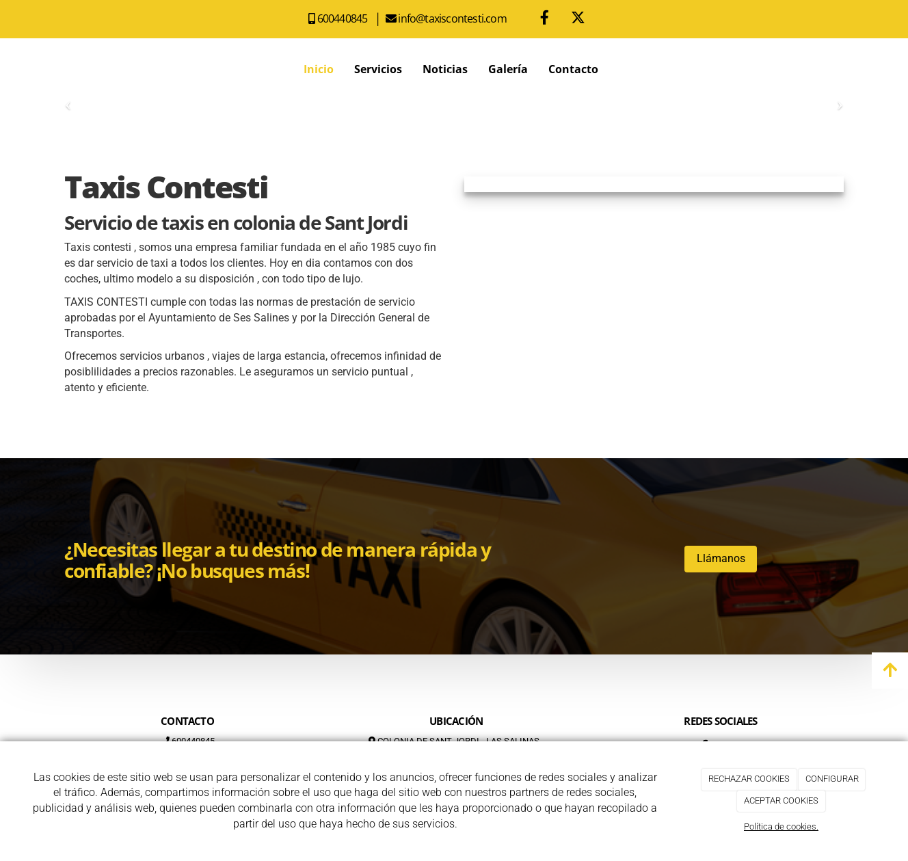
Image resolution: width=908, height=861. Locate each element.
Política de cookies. (781, 826)
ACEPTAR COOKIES (781, 800)
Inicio (319, 69)
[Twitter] (578, 19)
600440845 (344, 18)
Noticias (445, 69)
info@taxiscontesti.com (453, 18)
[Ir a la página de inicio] (61, 69)
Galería (508, 69)
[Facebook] (545, 19)
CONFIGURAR (832, 778)
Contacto (573, 69)
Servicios (378, 69)
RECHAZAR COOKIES (749, 778)
